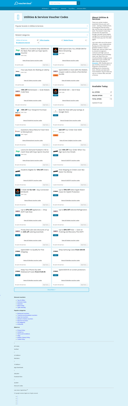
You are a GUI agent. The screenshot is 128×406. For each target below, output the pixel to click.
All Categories (21, 322)
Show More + (52, 290)
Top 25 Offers (21, 300)
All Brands (20, 324)
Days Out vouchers (22, 317)
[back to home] (23, 3)
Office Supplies (44, 40)
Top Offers (72, 8)
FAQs (18, 335)
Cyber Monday (21, 307)
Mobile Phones (68, 40)
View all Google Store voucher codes (70, 120)
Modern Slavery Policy (23, 337)
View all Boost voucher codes (70, 60)
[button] (45, 8)
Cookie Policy (21, 339)
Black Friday (20, 305)
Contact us (20, 332)
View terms (46, 65)
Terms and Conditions (23, 334)
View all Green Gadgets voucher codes (70, 140)
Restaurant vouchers (23, 313)
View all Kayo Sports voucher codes (33, 60)
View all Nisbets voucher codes (70, 80)
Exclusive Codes (21, 302)
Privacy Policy (21, 330)
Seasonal (63, 8)
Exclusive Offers (81, 8)
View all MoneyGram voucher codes (32, 140)
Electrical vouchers (22, 320)
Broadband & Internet (23, 43)
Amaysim (95, 63)
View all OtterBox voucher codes (70, 200)
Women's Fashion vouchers (25, 319)
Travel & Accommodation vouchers (27, 315)
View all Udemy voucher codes (32, 80)
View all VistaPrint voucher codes (32, 120)
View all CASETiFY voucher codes (70, 160)
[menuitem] (45, 8)
